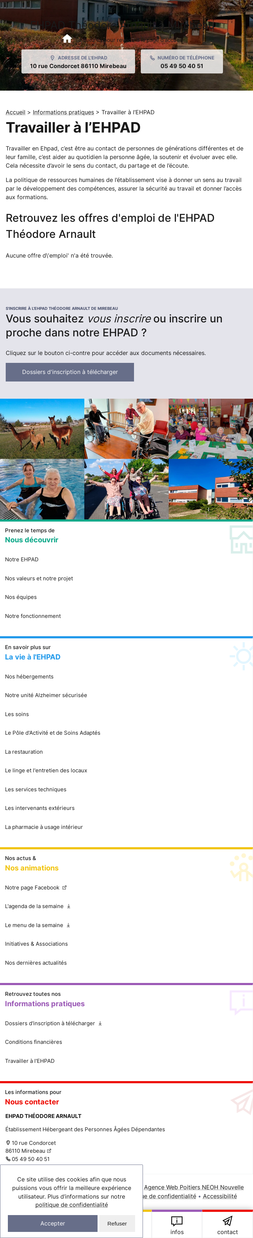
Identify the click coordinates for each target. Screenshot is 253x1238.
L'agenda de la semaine (49, 910)
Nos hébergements (29, 676)
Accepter (52, 1223)
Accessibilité (220, 1196)
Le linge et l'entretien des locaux (46, 771)
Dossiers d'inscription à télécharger (79, 375)
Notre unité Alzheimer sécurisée (46, 695)
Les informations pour (126, 1098)
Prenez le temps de (126, 536)
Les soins (17, 714)
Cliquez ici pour (227, 1224)
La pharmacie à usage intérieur (44, 827)
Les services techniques (35, 789)
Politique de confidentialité (160, 1196)
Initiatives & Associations (36, 944)
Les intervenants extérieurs (40, 808)
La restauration (24, 752)
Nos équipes (21, 597)
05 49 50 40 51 (31, 1159)
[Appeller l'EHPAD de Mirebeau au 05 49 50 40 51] (181, 61)
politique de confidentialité (71, 1204)
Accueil (15, 112)
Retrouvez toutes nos (177, 1224)
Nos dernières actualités (36, 963)
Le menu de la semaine (49, 928)
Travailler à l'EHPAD (30, 1061)
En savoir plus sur (126, 653)
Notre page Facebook (41, 891)
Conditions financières (33, 1042)
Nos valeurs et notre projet (39, 578)
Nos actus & (126, 864)
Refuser (117, 1223)
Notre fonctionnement (33, 616)
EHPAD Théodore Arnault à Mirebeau (122, 31)
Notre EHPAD (22, 560)
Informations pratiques (63, 112)
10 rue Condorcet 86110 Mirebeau (30, 1147)
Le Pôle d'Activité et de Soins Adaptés (52, 733)
